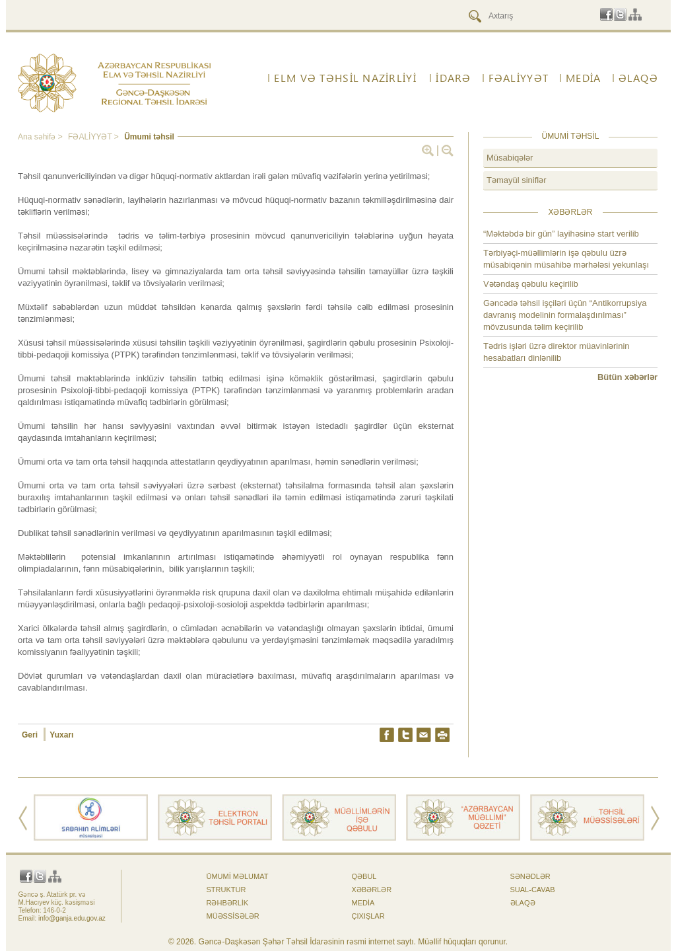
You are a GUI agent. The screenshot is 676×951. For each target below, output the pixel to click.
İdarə (453, 78)
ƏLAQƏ (638, 78)
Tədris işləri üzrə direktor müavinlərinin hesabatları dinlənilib (556, 352)
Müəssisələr (233, 916)
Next (655, 818)
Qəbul (364, 876)
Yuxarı (61, 735)
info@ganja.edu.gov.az (72, 918)
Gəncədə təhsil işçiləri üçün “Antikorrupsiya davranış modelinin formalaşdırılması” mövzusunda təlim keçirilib (564, 315)
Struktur (226, 890)
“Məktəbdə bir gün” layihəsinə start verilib (561, 234)
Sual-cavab (532, 890)
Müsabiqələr (510, 158)
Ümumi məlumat (238, 876)
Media (583, 78)
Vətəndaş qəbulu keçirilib (530, 284)
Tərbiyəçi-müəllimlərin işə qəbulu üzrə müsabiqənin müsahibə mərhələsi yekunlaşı (566, 259)
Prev (22, 818)
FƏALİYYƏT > (94, 136)
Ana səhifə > (41, 136)
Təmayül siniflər (517, 180)
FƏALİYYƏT (519, 78)
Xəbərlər (372, 890)
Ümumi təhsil (149, 136)
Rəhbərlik (228, 903)
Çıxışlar (368, 916)
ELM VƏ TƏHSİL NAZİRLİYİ (345, 78)
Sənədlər (530, 876)
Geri (31, 735)
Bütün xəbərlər (627, 377)
